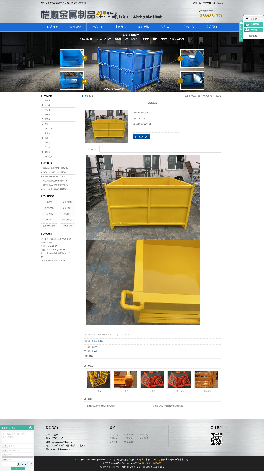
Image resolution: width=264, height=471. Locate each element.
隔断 (47, 138)
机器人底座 (67, 208)
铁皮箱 (47, 100)
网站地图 (207, 3)
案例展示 (120, 26)
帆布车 (49, 220)
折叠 (97, 341)
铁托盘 (47, 105)
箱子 (102, 341)
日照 (148, 467)
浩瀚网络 (157, 463)
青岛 (124, 467)
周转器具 (48, 157)
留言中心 (113, 442)
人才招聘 (144, 438)
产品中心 (97, 26)
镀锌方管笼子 (67, 220)
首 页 (200, 96)
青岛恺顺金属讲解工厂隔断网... (55, 168)
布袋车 (47, 152)
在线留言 (188, 26)
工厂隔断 (49, 214)
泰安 (162, 467)
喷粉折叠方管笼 (49, 226)
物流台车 (48, 129)
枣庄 (152, 467)
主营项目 (128, 438)
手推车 (47, 147)
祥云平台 (137, 463)
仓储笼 (47, 114)
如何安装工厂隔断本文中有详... (55, 185)
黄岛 (138, 467)
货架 (47, 124)
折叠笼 (47, 119)
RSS (215, 3)
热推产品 (104, 467)
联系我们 (211, 26)
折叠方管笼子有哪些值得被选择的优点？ (169, 406)
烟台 (133, 467)
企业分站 (197, 3)
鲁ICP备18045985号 (112, 463)
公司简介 (75, 26)
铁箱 (93, 341)
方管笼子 (48, 110)
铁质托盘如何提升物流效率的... (55, 181)
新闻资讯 (143, 26)
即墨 (143, 467)
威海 (157, 467)
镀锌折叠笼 (49, 208)
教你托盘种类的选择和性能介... (55, 172)
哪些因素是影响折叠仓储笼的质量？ (101, 406)
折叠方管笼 (67, 226)
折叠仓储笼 (67, 202)
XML (220, 3)
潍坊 (129, 467)
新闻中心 (113, 438)
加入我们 (166, 26)
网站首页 (52, 26)
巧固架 (47, 143)
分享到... (255, 30)
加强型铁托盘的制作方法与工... (55, 176)
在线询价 (141, 136)
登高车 (47, 133)
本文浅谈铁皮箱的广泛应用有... (55, 189)
